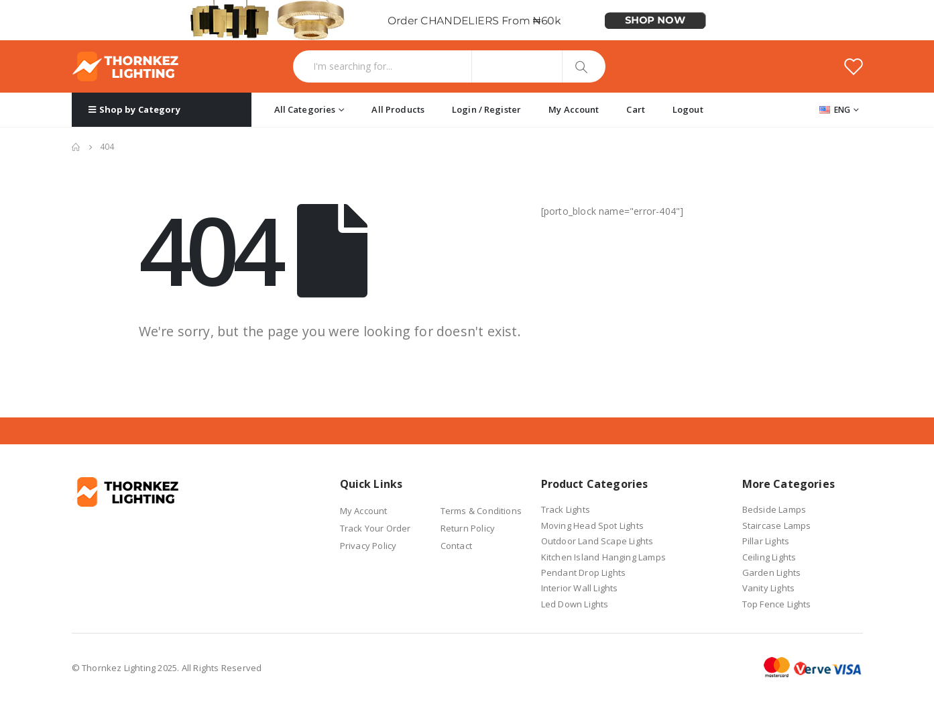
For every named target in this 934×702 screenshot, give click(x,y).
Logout (688, 109)
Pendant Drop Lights (583, 572)
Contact (456, 546)
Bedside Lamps (774, 509)
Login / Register (486, 109)
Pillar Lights (766, 541)
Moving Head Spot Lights (592, 525)
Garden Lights (771, 572)
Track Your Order (375, 528)
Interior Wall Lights (579, 588)
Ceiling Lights (769, 557)
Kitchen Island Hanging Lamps (603, 557)
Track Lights (565, 509)
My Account (573, 109)
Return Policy (468, 528)
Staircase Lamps (776, 525)
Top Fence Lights (776, 604)
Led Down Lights (575, 604)
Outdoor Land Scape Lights (597, 541)
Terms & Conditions (481, 511)
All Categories (305, 109)
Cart (635, 109)
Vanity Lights (768, 588)
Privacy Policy (368, 546)
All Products (397, 109)
